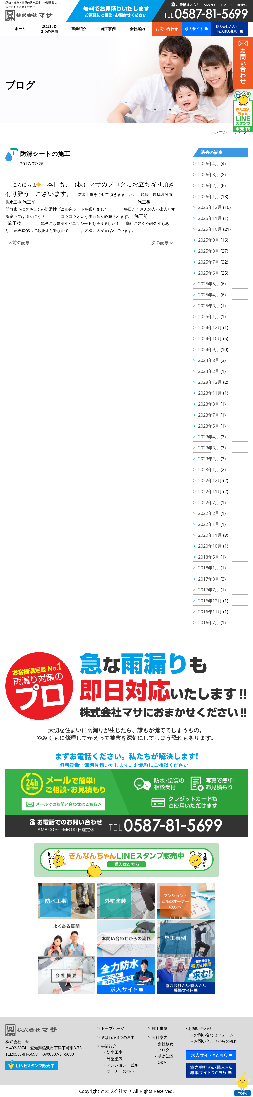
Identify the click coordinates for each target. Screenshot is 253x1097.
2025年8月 (208, 251)
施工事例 (108, 28)
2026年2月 (208, 185)
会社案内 (137, 28)
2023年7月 (208, 415)
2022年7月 (208, 502)
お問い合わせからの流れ (215, 1041)
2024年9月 (208, 349)
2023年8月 (208, 404)
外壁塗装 (115, 1058)
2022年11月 (210, 491)
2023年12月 (210, 382)
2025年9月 (208, 240)
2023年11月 (210, 393)
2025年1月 (208, 316)
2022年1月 (208, 524)
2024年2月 (208, 371)
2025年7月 (208, 262)
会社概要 (165, 1043)
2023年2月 (208, 458)
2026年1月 (208, 196)
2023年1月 (208, 469)
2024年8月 (208, 360)
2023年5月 (208, 426)
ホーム (20, 28)
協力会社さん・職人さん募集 (227, 28)
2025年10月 (210, 229)
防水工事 (115, 1052)
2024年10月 (210, 338)
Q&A (162, 1062)
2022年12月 (210, 480)
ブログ (163, 1049)
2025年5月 (208, 284)
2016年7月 (208, 622)
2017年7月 (208, 590)
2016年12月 (210, 601)
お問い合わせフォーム (213, 1035)
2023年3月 (208, 448)
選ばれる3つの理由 (49, 29)
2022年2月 (208, 513)
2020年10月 (210, 546)
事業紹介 (78, 28)
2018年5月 (208, 557)
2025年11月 (210, 218)
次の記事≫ (162, 242)
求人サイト (194, 28)
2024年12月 (210, 327)
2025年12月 (210, 207)
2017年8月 (208, 579)
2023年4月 (208, 437)
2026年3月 (208, 174)
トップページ (113, 1028)
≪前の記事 (19, 242)
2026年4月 (208, 163)
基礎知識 (165, 1056)
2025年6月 (208, 273)
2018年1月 (208, 568)
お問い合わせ (167, 28)
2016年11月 (210, 611)
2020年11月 (210, 535)
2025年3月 (208, 305)
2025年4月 (208, 295)
